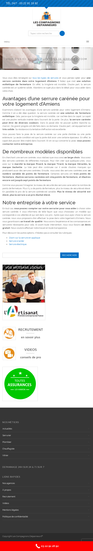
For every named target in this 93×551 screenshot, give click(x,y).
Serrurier (6, 435)
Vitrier (5, 455)
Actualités (7, 428)
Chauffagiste (8, 448)
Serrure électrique (17, 244)
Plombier (6, 442)
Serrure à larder (16, 241)
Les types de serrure (59, 59)
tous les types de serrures (45, 78)
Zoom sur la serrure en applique (24, 238)
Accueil (33, 59)
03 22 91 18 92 (28, 3)
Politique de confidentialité (15, 516)
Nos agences (8, 483)
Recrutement (8, 496)
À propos (6, 490)
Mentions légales (10, 510)
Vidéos (5, 503)
